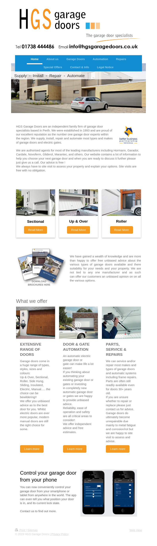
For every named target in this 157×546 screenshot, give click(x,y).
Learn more (31, 449)
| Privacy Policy (59, 534)
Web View (135, 530)
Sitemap (32, 530)
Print (20, 530)
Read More (35, 229)
